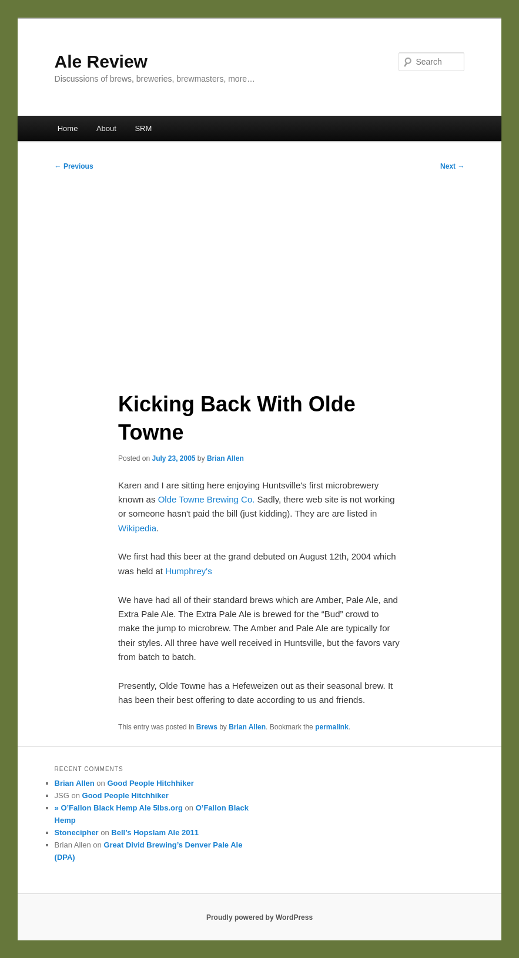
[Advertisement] (260, 277)
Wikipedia (137, 528)
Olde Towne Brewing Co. (206, 499)
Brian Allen (225, 458)
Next (452, 166)
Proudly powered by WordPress (259, 917)
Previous (74, 166)
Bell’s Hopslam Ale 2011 (155, 832)
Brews (206, 727)
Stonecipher (77, 832)
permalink (332, 727)
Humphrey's (188, 571)
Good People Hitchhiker (150, 783)
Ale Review (101, 61)
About (106, 128)
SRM (143, 128)
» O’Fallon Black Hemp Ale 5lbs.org (119, 807)
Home (68, 128)
